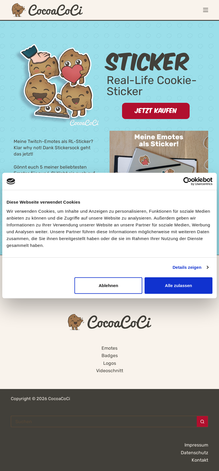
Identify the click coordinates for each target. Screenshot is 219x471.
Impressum (196, 445)
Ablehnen (108, 285)
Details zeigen (187, 267)
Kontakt (200, 460)
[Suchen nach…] (103, 421)
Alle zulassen (178, 285)
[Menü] (205, 10)
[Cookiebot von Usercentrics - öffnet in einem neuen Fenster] (187, 181)
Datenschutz (194, 452)
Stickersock (67, 147)
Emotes (109, 348)
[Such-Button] (202, 421)
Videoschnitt (109, 370)
